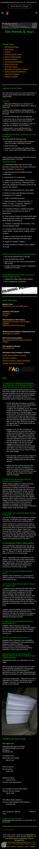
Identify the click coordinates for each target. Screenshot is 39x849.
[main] (19, 32)
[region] (19, 5)
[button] (2, 13)
